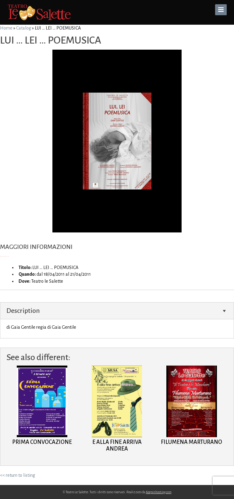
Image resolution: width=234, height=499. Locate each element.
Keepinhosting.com (159, 492)
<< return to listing (17, 475)
